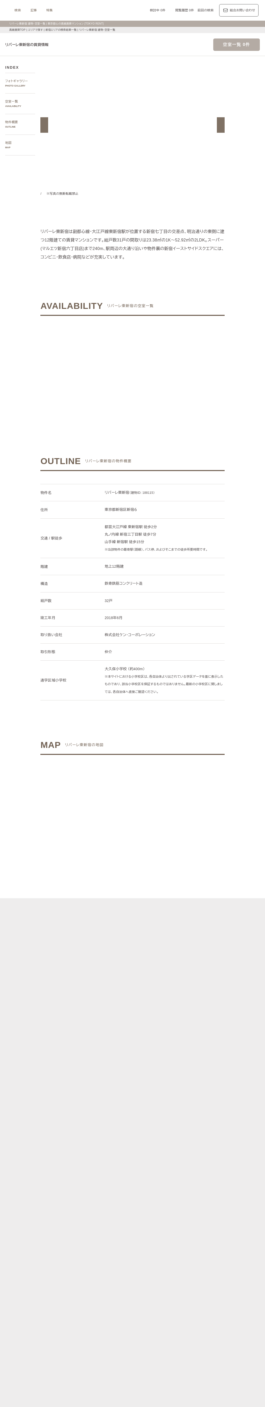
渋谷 (170, 1202)
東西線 (118, 1248)
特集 (101, 10)
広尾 (94, 1202)
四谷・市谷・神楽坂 (146, 1208)
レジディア (195, 1297)
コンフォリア (173, 1297)
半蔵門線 (163, 1248)
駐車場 (188, 1332)
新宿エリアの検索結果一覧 (62, 30)
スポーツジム (230, 1332)
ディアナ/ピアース (82, 1309)
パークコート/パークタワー (161, 1303)
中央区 (124, 1231)
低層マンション (232, 1338)
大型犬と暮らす (149, 1332)
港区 (72, 1231)
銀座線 (73, 1248)
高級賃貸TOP (17, 30)
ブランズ (218, 1303)
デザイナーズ (187, 1326)
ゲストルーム (129, 1338)
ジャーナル (114, 1272)
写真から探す (73, 1185)
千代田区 (97, 1231)
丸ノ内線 (87, 1248)
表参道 (181, 1202)
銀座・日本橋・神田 (83, 1214)
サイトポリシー (64, 1395)
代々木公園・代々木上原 (86, 1208)
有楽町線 (148, 1248)
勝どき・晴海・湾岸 (238, 1208)
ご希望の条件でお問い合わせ (92, 366)
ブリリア (250, 1303)
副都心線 (192, 1248)
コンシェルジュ (207, 1332)
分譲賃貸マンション (132, 1326)
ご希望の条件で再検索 (172, 366)
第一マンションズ (81, 1303)
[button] (44, 125)
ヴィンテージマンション (86, 1344)
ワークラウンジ (105, 1338)
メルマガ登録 (102, 1363)
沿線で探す (71, 1242)
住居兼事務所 (116, 1344)
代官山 (206, 1202)
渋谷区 (83, 1231)
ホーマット (233, 1297)
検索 (69, 10)
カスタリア (213, 1297)
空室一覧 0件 (236, 45)
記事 (85, 10)
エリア (151, 1272)
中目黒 (219, 1202)
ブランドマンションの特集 (82, 1290)
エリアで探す (35, 30)
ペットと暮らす (124, 1332)
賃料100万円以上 (102, 1326)
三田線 (219, 1248)
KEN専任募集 (78, 1326)
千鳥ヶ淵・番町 (118, 1208)
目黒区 (137, 1231)
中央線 (86, 1255)
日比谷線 (103, 1248)
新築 (167, 1332)
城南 (189, 1208)
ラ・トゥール (97, 1297)
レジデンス (91, 1272)
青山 (103, 1202)
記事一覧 (69, 1272)
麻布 (84, 1202)
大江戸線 (246, 1248)
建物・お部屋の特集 (77, 1320)
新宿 (167, 1208)
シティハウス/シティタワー (117, 1303)
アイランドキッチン (175, 1338)
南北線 (178, 1248)
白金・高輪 (156, 1202)
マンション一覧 (74, 1363)
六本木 (73, 1202)
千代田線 (132, 1248)
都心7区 (134, 1272)
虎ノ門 (124, 1202)
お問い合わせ (91, 1395)
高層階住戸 (209, 1326)
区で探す (69, 1225)
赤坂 (113, 1202)
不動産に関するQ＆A (133, 1363)
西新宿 (178, 1208)
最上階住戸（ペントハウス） (89, 1332)
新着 (176, 1332)
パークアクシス (121, 1297)
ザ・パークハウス (196, 1303)
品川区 (149, 1231)
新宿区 (111, 1231)
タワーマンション (162, 1326)
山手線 (73, 1255)
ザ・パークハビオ (148, 1297)
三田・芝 (138, 1202)
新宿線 (232, 1248)
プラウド (234, 1303)
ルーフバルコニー (205, 1338)
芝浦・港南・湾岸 (208, 1208)
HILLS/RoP (77, 1297)
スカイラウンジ (80, 1338)
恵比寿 (193, 1202)
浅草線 (206, 1248)
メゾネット (150, 1338)
